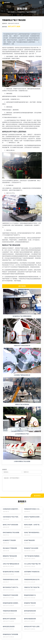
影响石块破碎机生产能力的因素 (11, 532)
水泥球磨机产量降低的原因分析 (22, 375)
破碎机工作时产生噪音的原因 (10, 524)
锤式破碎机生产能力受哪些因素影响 (22, 316)
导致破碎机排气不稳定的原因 (10, 595)
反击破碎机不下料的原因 (9, 540)
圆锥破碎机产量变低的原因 (10, 556)
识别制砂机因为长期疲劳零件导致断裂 (11, 509)
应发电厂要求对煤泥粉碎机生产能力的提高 (32, 532)
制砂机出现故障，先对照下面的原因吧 (32, 524)
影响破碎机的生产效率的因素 (10, 634)
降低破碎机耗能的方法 (30, 595)
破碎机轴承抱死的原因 (30, 611)
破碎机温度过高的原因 (9, 626)
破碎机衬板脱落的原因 (30, 618)
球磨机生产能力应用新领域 (22, 404)
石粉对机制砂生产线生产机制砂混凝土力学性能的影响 (11, 516)
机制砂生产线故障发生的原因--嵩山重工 (32, 516)
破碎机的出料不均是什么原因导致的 (32, 626)
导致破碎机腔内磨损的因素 (10, 611)
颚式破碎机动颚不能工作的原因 (11, 571)
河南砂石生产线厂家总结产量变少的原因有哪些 (32, 587)
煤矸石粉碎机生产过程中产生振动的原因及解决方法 (11, 587)
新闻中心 (14, 12)
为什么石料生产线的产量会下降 (32, 563)
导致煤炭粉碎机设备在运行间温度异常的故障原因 (32, 579)
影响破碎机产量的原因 (30, 603)
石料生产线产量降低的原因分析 (11, 563)
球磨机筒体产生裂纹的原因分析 (22, 345)
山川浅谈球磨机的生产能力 (22, 434)
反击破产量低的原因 (29, 540)
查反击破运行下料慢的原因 (10, 548)
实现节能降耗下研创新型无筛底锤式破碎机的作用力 (32, 571)
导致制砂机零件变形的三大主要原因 (32, 509)
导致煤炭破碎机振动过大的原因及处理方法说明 (11, 579)
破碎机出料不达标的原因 (9, 618)
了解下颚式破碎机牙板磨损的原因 (32, 556)
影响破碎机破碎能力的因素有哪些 (11, 603)
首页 (9, 12)
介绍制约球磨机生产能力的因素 (22, 461)
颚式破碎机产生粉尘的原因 (31, 548)
